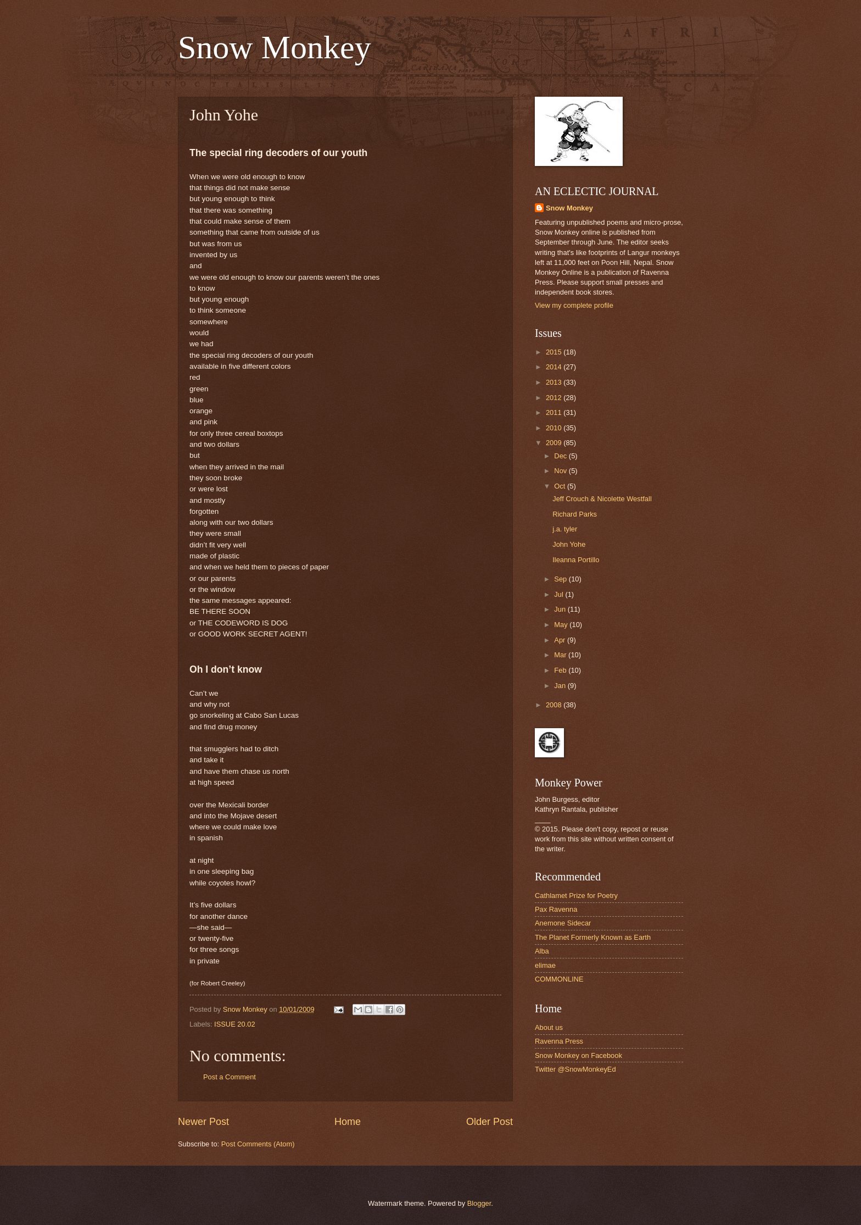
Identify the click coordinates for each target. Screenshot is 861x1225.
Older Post (489, 1121)
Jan (560, 685)
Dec (561, 456)
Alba (542, 951)
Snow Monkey (274, 47)
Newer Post (203, 1121)
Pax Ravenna (556, 909)
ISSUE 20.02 (234, 1024)
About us (549, 1027)
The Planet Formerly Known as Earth (593, 937)
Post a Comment (229, 1077)
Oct (560, 486)
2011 (554, 412)
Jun (560, 609)
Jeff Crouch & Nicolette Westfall (602, 499)
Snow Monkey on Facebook (578, 1055)
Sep (561, 579)
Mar (561, 655)
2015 (554, 352)
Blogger (479, 1203)
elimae (545, 965)
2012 (554, 397)
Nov (561, 471)
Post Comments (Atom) (258, 1144)
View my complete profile (574, 305)
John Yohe (568, 544)
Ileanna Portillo (575, 560)
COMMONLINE (559, 979)
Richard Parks (574, 514)
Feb (561, 670)
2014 (554, 367)
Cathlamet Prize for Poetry (576, 895)
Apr (560, 640)
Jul (559, 594)
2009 (554, 443)
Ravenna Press (559, 1041)
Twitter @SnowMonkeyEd (575, 1069)
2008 (554, 705)
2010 (554, 428)
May (561, 624)
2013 (554, 382)
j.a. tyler (564, 529)
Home (347, 1121)
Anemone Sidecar (563, 923)
